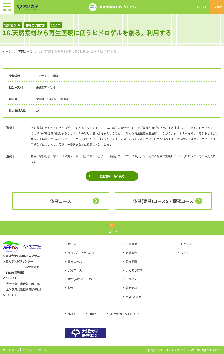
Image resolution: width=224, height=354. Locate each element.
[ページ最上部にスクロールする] (112, 228)
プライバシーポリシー (36, 350)
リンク (185, 253)
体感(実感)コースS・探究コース (163, 201)
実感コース (25, 51)
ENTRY (92, 314)
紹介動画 (131, 261)
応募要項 (131, 244)
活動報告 (131, 253)
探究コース (75, 288)
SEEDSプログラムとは (81, 253)
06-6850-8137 (15, 295)
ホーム (7, 51)
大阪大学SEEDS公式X (124, 314)
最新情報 (131, 288)
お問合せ (186, 244)
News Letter (133, 296)
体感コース (60, 201)
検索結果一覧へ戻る (112, 176)
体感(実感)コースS (80, 279)
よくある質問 (134, 270)
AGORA (71, 314)
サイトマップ (11, 350)
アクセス (131, 279)
